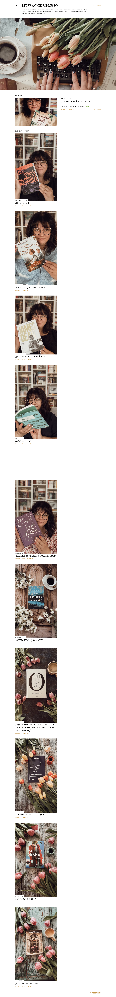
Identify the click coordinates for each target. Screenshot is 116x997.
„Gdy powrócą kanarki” (29, 640)
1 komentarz (71, 109)
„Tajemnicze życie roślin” (76, 101)
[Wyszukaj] (97, 5)
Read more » (97, 109)
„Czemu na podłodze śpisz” (30, 814)
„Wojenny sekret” (25, 899)
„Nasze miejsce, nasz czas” (30, 287)
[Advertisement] (36, 462)
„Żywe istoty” (23, 440)
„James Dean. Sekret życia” (30, 356)
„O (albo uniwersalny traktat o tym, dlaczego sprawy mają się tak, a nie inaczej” (35, 727)
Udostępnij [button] (64, 109)
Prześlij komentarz (27, 205)
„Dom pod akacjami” (27, 983)
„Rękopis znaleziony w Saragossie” (35, 555)
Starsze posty (95, 993)
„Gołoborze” (22, 202)
